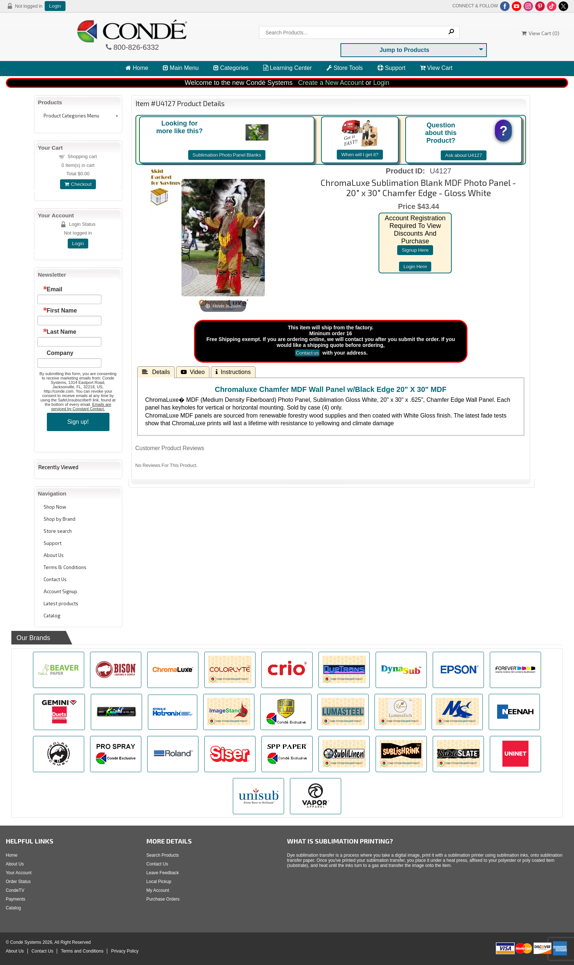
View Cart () (540, 33)
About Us (54, 555)
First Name (62, 311)
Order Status (18, 881)
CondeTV (15, 890)
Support (391, 68)
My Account (157, 890)
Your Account (18, 872)
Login (55, 6)
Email (55, 289)
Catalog (52, 615)
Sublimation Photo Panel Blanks (227, 155)
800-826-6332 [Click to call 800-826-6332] (135, 47)
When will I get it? (360, 154)
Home (137, 68)
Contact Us (55, 579)
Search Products (162, 855)
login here (415, 266)
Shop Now (55, 507)
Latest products (61, 603)
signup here (415, 250)
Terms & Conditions (65, 567)
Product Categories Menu (71, 116)
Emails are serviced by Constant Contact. (81, 406)
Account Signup (60, 591)
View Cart (436, 68)
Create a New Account (331, 82)
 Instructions (233, 372)
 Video (193, 372)
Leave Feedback (162, 872)
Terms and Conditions (82, 951)
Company (60, 353)
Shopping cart (82, 156)
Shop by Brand (59, 519)
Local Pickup (158, 881)
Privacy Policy (124, 951)
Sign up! (78, 422)
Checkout (78, 184)
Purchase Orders (163, 899)
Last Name (62, 332)
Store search (58, 531)
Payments (15, 899)
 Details (156, 372)
